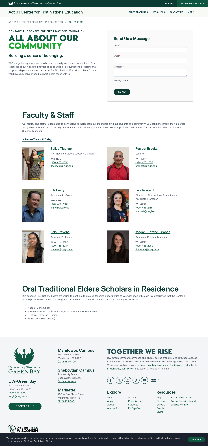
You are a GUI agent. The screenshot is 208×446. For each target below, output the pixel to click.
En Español (134, 409)
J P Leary (57, 191)
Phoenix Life (135, 402)
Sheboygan (176, 365)
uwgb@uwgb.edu (17, 397)
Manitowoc (158, 365)
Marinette (115, 369)
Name (116, 45)
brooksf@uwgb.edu (146, 166)
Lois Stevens (60, 233)
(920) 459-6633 (67, 382)
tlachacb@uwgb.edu (62, 166)
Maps (160, 398)
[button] (110, 381)
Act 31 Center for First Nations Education (45, 12)
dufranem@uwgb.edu (147, 250)
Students (133, 405)
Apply (169, 3)
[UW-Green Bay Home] (31, 3)
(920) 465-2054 (59, 163)
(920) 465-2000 (17, 393)
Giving (160, 412)
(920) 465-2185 (144, 208)
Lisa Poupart (144, 191)
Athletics (133, 398)
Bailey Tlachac (61, 149)
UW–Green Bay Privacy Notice (37, 441)
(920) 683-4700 (67, 362)
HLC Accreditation (181, 398)
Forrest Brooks (146, 149)
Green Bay (145, 365)
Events (160, 409)
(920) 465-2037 (59, 204)
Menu (192, 3)
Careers (161, 405)
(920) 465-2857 (144, 163)
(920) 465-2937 (59, 246)
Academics (113, 409)
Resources (159, 12)
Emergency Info (179, 405)
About (110, 405)
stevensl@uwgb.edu (62, 250)
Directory (162, 402)
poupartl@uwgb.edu (146, 212)
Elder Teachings (138, 12)
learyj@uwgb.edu (60, 208)
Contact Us (176, 12)
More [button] (192, 12)
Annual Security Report (183, 402)
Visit (109, 398)
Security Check (121, 80)
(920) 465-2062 (144, 246)
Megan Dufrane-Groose (152, 233)
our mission (128, 369)
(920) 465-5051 (66, 402)
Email (116, 56)
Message (118, 67)
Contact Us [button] (26, 407)
